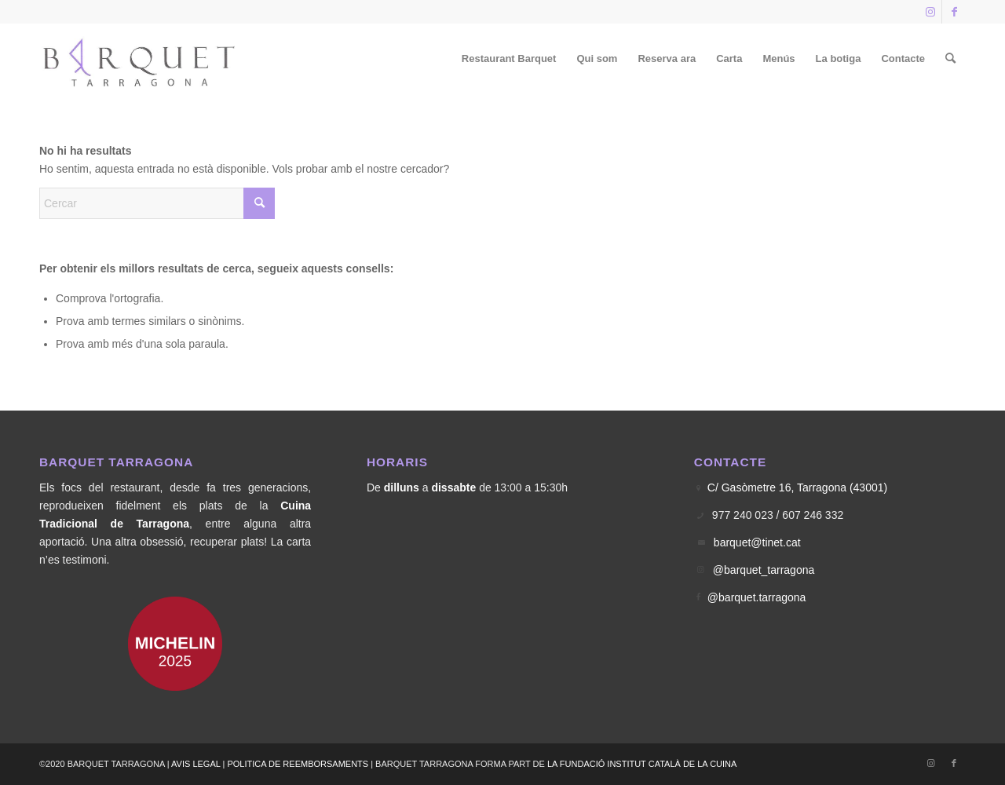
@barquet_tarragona (763, 570)
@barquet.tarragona (756, 597)
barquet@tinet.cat (757, 542)
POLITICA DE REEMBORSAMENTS (297, 764)
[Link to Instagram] (930, 12)
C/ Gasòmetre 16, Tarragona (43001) (797, 487)
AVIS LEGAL (195, 764)
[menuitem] (509, 59)
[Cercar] (950, 59)
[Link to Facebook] (954, 12)
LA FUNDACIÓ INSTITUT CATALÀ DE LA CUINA (641, 764)
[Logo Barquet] (140, 59)
